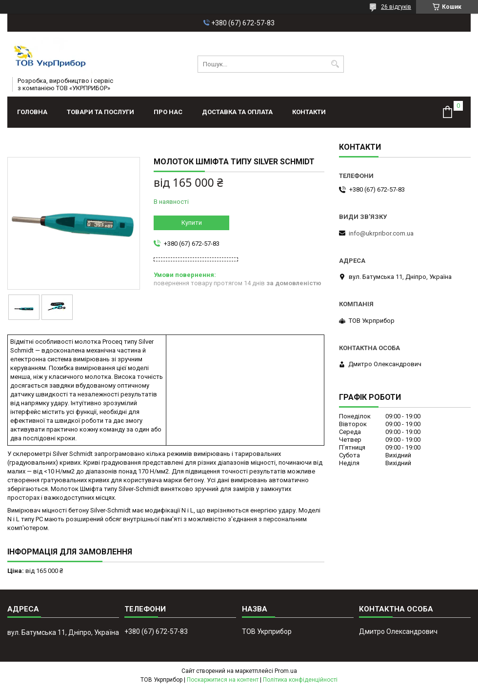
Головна (32, 112)
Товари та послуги (100, 112)
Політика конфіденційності (300, 679)
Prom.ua (286, 671)
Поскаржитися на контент (223, 679)
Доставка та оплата (237, 112)
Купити (191, 222)
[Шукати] (335, 64)
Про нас (168, 112)
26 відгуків (396, 6)
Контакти (309, 112)
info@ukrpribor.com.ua (381, 233)
